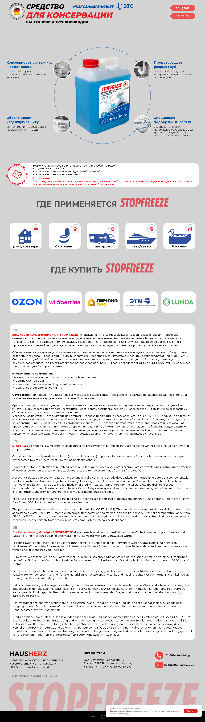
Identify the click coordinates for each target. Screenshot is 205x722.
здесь (126, 714)
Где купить (182, 8)
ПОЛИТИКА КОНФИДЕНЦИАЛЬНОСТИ (33, 675)
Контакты (182, 16)
